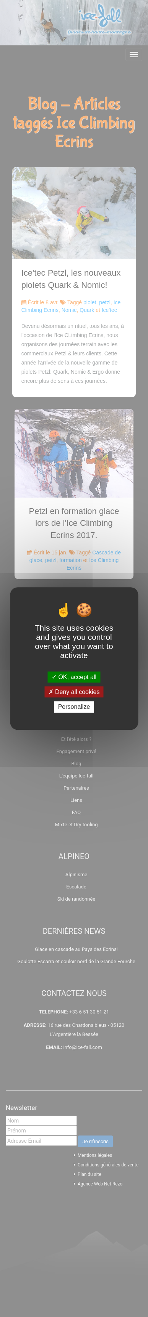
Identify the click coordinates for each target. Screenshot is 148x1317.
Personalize (74, 707)
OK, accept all (74, 677)
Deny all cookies (74, 692)
